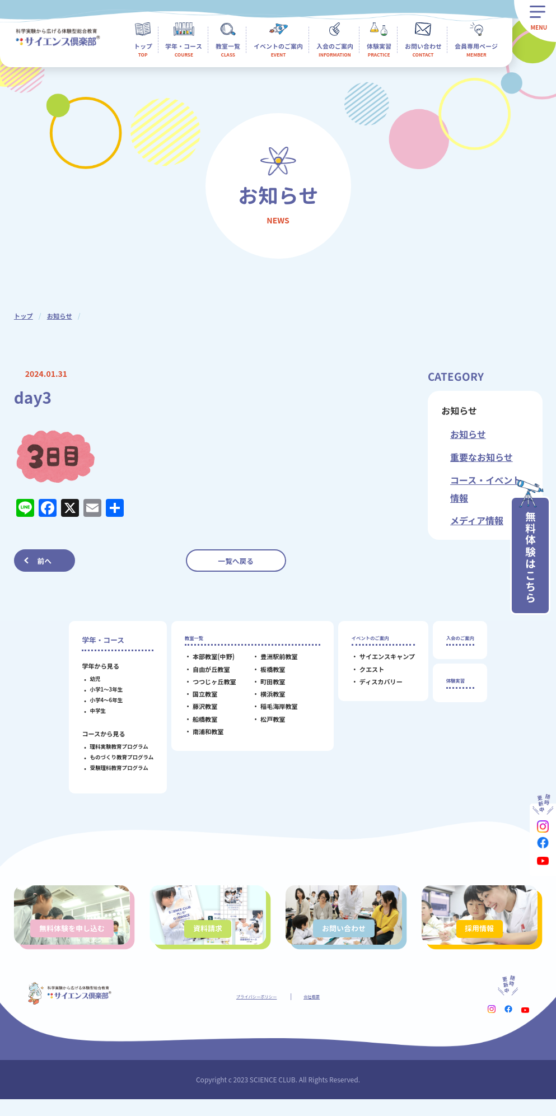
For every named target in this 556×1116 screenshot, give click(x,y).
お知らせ (61, 315)
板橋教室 (265, 674)
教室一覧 (191, 639)
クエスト (364, 674)
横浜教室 (265, 698)
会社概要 (322, 1012)
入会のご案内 (460, 639)
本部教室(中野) (206, 661)
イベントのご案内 (372, 639)
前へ (45, 560)
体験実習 (453, 687)
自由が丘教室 (204, 674)
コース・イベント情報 (485, 489)
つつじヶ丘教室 (207, 686)
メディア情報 (476, 520)
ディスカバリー (373, 686)
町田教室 (265, 686)
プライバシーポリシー (252, 1012)
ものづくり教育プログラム (114, 757)
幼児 (87, 679)
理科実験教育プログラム (111, 746)
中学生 (90, 711)
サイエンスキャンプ (380, 661)
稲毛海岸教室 (272, 711)
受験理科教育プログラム (111, 768)
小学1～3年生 (98, 689)
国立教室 (197, 698)
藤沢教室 (197, 711)
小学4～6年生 (98, 700)
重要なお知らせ (481, 457)
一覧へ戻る (236, 560)
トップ (24, 315)
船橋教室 (197, 724)
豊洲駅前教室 (272, 661)
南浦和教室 (201, 736)
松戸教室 (265, 724)
